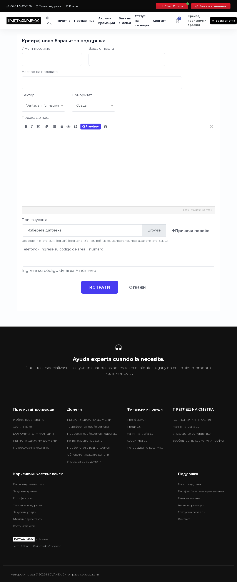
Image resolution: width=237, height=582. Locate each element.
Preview (90, 126)
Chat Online (171, 6)
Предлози (134, 426)
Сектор (28, 95)
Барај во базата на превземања (201, 491)
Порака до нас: (35, 118)
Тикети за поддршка (27, 505)
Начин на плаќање (140, 433)
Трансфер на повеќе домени (87, 426)
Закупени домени (25, 491)
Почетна (63, 21)
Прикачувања (34, 220)
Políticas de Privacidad (47, 546)
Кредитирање (137, 440)
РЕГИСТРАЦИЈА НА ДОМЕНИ (35, 440)
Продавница (84, 21)
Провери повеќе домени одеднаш (92, 433)
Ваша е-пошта (101, 48)
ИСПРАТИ (98, 287)
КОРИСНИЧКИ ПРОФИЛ (192, 419)
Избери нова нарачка (29, 419)
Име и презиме (36, 48)
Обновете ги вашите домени (88, 454)
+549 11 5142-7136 (19, 6)
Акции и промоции (106, 20)
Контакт (73, 6)
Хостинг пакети (24, 526)
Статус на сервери (142, 20)
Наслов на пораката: (40, 72)
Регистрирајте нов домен (85, 440)
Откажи (138, 287)
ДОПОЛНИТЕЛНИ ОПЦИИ (33, 433)
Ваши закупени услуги (29, 484)
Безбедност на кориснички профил (198, 440)
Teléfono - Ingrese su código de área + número (62, 249)
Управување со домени (84, 461)
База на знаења (210, 6)
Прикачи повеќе (191, 230)
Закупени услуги (24, 512)
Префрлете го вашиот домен (88, 447)
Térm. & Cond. (21, 546)
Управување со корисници (192, 433)
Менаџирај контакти (27, 519)
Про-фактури (136, 419)
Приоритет (82, 95)
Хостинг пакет (23, 426)
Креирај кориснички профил (197, 20)
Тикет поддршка (48, 6)
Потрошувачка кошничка (31, 447)
